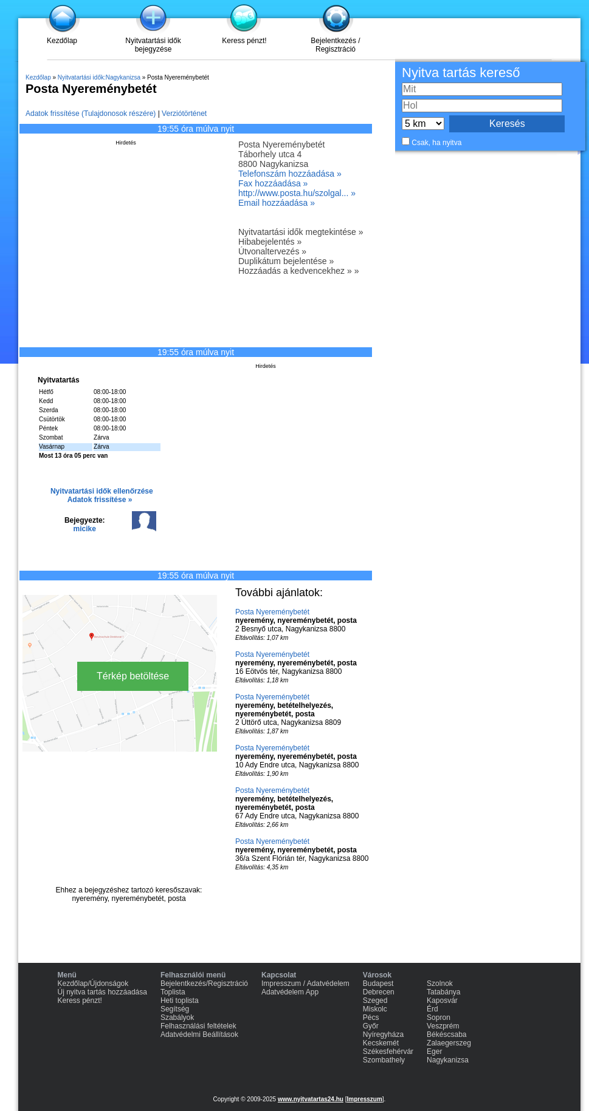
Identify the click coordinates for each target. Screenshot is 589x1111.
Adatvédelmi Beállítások (199, 1034)
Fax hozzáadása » (273, 183)
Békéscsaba (446, 1034)
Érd (432, 1009)
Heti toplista (179, 1000)
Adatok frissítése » (100, 499)
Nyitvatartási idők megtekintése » (300, 232)
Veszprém (443, 1026)
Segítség (174, 1009)
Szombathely (384, 1060)
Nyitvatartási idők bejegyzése (153, 44)
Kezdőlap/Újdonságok (93, 983)
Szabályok (177, 1017)
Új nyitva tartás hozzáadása (102, 992)
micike (85, 529)
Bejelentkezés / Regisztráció (335, 44)
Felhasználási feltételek (198, 1026)
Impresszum (364, 1099)
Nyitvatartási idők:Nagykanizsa (99, 77)
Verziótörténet (184, 113)
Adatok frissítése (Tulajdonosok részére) (91, 113)
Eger (434, 1051)
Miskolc (375, 1009)
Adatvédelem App (290, 992)
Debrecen (378, 992)
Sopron (438, 1017)
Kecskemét (381, 1043)
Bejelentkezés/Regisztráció (204, 983)
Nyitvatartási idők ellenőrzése (101, 491)
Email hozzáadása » (276, 203)
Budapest (378, 983)
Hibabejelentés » (269, 241)
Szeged (375, 1000)
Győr (371, 1026)
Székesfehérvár (388, 1051)
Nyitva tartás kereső (461, 72)
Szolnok (440, 983)
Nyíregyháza (383, 1034)
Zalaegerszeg (449, 1043)
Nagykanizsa (448, 1060)
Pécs (371, 1017)
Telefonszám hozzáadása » (290, 173)
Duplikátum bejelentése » (286, 261)
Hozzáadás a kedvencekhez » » (298, 271)
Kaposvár (442, 1000)
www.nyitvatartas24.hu (310, 1099)
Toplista (172, 992)
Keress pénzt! (244, 40)
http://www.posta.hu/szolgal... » (297, 193)
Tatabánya (443, 992)
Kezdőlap (62, 40)
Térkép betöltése (133, 676)
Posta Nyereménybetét (272, 612)
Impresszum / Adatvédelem (305, 983)
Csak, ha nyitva (436, 142)
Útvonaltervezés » (272, 251)
